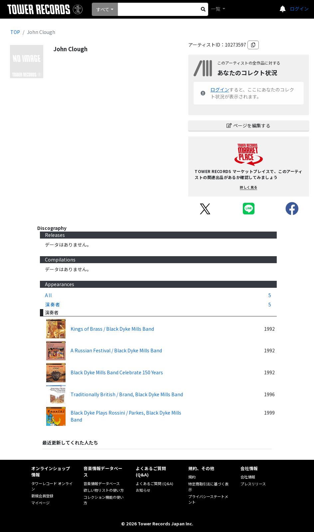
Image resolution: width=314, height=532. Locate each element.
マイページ (40, 502)
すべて (102, 9)
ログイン (299, 8)
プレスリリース (253, 483)
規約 (192, 476)
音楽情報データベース (101, 483)
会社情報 (247, 476)
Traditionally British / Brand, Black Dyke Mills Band (127, 394)
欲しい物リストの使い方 (103, 490)
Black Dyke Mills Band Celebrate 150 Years (117, 372)
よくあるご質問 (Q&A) (154, 483)
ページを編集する (248, 125)
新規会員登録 (42, 495)
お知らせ (143, 490)
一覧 (216, 8)
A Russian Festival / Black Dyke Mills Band (116, 350)
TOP (15, 32)
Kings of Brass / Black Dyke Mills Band (112, 328)
